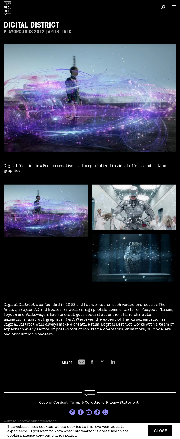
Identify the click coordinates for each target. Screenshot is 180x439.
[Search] (163, 7)
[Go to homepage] (90, 394)
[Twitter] (105, 412)
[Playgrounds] (9, 6)
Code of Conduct (53, 402)
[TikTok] (97, 412)
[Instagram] (72, 412)
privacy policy (64, 435)
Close (160, 430)
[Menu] (172, 7)
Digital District (19, 165)
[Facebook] (81, 412)
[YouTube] (89, 412)
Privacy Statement (122, 402)
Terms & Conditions (87, 402)
